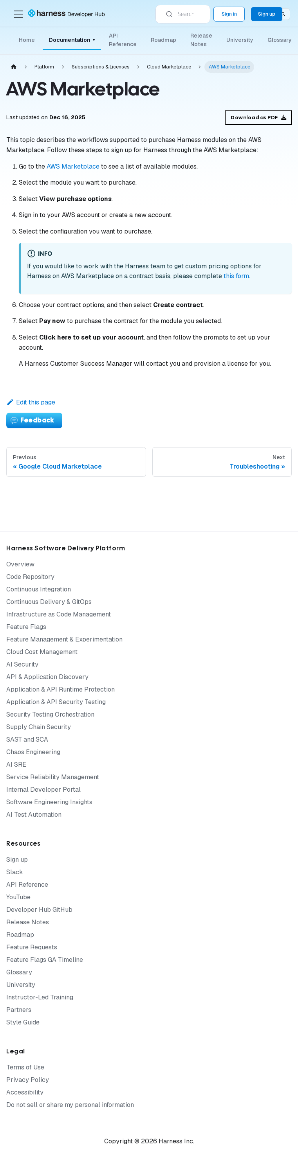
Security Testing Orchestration (50, 714)
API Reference (123, 40)
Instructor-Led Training (39, 997)
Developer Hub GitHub (39, 910)
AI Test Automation (33, 814)
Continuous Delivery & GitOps (49, 602)
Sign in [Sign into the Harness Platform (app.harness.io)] (229, 14)
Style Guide (23, 1022)
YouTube (18, 897)
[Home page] (13, 67)
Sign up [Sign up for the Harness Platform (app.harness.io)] (266, 14)
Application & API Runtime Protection (60, 689)
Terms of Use (25, 1067)
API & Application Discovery (47, 677)
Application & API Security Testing (56, 702)
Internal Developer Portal (43, 789)
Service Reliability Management (52, 777)
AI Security (22, 664)
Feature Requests (31, 947)
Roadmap (163, 39)
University (239, 39)
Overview (20, 564)
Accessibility (24, 1092)
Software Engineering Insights (49, 802)
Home (27, 39)
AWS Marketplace (73, 166)
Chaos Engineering (33, 752)
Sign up (17, 859)
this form (236, 276)
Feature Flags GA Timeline (44, 960)
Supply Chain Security (38, 727)
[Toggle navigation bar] (18, 14)
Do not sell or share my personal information (70, 1105)
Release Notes (201, 40)
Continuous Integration (38, 589)
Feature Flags (26, 627)
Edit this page (30, 402)
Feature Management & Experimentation (64, 639)
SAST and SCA (27, 739)
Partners (18, 1010)
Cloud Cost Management (42, 652)
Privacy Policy (27, 1080)
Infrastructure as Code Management (58, 614)
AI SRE (16, 764)
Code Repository (30, 577)
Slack (14, 872)
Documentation (72, 39)
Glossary (279, 39)
